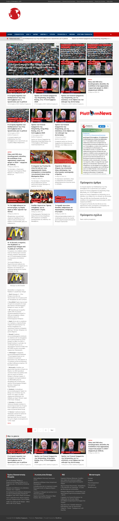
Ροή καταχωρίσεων (93, 483)
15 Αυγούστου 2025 (66, 104)
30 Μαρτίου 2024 (12, 214)
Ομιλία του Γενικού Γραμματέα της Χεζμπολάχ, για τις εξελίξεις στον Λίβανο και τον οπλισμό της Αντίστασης (72, 99)
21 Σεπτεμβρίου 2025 (66, 73)
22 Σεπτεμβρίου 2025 (13, 72)
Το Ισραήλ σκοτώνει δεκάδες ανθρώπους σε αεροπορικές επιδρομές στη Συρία (64, 208)
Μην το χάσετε (13, 436)
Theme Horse (38, 518)
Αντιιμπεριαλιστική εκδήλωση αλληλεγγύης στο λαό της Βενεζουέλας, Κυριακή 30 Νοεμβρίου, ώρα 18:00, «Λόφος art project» (18, 493)
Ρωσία (38, 162)
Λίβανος (76, 61)
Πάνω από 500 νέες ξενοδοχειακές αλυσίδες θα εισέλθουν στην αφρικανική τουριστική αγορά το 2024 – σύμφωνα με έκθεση (98, 86)
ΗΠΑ (20, 199)
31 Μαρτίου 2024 (92, 92)
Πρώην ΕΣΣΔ (61, 34)
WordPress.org (92, 487)
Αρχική (10, 34)
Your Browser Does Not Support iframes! (95, 149)
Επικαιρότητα (19, 34)
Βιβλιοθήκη (110, 1)
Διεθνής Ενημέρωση (21, 24)
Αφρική (35, 34)
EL (98, 92)
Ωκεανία (72, 34)
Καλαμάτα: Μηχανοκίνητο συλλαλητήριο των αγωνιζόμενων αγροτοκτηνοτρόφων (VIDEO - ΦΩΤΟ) (73, 493)
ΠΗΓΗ (9, 423)
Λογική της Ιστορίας (100, 1)
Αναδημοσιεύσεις (13, 61)
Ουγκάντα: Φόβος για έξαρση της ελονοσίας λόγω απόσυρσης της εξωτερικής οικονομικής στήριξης (64, 170)
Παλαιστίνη (21, 201)
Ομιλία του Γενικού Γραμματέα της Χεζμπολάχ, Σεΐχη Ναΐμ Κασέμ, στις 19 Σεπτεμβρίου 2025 (72, 69)
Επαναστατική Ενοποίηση (54, 1)
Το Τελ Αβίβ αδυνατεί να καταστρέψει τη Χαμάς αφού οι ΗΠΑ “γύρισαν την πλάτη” (17, 208)
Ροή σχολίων (91, 485)
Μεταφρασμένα (36, 61)
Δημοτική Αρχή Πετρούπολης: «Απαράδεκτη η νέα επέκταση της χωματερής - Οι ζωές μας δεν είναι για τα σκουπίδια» (73, 487)
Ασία (27, 34)
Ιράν (65, 199)
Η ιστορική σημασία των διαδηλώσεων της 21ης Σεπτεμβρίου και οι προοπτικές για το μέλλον (44, 38)
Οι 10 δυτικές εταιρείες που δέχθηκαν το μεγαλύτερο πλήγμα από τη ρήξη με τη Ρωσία (17, 246)
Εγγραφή (90, 478)
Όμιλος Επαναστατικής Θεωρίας (85, 1)
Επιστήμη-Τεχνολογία (84, 34)
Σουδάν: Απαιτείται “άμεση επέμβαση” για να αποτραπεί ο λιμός (41, 207)
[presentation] (55, 44)
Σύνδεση (90, 480)
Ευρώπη (52, 34)
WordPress (59, 518)
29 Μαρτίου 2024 (59, 214)
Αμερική (43, 34)
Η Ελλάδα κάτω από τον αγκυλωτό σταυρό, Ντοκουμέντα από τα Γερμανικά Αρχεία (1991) (45, 488)
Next (52, 430)
